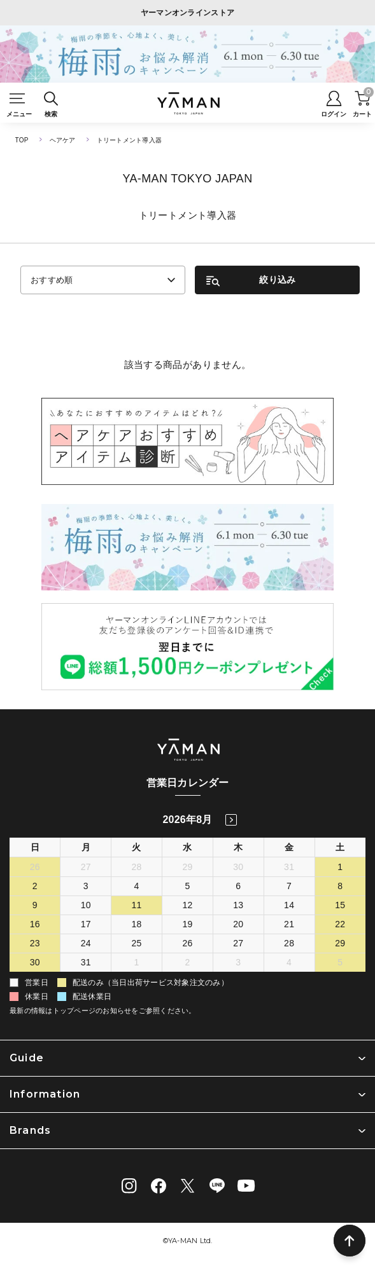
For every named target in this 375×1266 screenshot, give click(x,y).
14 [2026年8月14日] (289, 905)
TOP (22, 140)
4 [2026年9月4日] (289, 962)
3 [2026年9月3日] (238, 962)
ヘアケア (63, 140)
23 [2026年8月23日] (35, 943)
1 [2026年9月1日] (136, 962)
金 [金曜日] (289, 847)
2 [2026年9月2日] (187, 962)
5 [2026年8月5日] (187, 885)
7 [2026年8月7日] (289, 885)
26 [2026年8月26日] (187, 943)
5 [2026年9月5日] (340, 962)
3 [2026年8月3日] (85, 885)
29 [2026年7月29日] (187, 866)
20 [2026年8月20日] (238, 924)
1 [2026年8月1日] (340, 866)
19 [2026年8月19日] (187, 924)
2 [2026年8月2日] (35, 885)
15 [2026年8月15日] (340, 905)
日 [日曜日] (35, 847)
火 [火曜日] (136, 847)
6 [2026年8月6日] (238, 885)
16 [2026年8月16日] (35, 924)
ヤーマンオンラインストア (188, 12)
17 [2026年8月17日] (86, 924)
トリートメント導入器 (129, 140)
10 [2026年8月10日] (86, 905)
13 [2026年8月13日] (238, 905)
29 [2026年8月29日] (340, 943)
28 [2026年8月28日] (289, 943)
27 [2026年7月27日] (86, 866)
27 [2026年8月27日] (238, 943)
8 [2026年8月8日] (340, 885)
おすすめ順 (52, 280)
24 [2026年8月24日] (86, 943)
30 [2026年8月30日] (35, 962)
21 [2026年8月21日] (289, 924)
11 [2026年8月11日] (137, 905)
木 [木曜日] (238, 847)
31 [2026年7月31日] (289, 866)
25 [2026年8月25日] (137, 943)
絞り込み (277, 280)
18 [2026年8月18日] (137, 924)
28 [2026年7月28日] (137, 866)
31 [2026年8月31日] (86, 962)
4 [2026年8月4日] (136, 885)
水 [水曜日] (187, 847)
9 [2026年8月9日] (35, 905)
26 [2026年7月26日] (35, 866)
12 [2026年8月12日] (187, 905)
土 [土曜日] (340, 847)
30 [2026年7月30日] (238, 866)
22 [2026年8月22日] (340, 924)
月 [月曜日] (85, 847)
